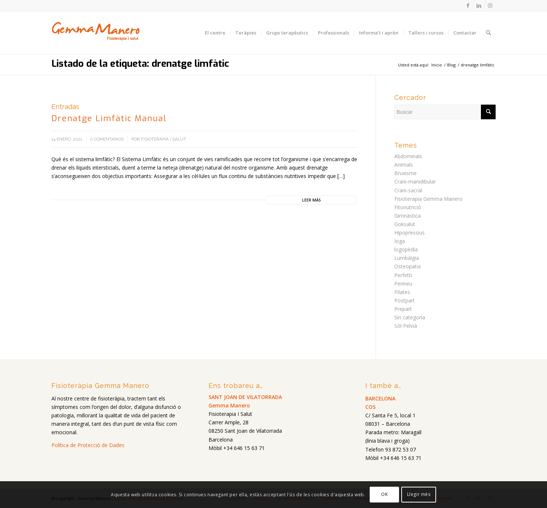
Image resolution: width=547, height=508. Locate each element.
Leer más (311, 200)
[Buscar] (488, 32)
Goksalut (404, 224)
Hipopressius (409, 232)
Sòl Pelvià (405, 325)
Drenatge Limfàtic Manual (109, 118)
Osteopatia (407, 266)
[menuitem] (215, 32)
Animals (403, 164)
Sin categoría (409, 317)
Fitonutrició (407, 207)
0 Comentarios (107, 139)
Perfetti (403, 275)
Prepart (403, 308)
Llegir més (419, 494)
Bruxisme (405, 173)
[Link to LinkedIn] (479, 5)
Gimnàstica (407, 215)
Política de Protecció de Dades (87, 445)
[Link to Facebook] (468, 5)
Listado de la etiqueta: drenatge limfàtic (140, 63)
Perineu (403, 283)
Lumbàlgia (406, 257)
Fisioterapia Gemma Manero (428, 198)
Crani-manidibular (415, 181)
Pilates (402, 292)
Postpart (404, 300)
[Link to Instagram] (490, 5)
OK (384, 494)
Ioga (399, 240)
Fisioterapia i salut (163, 139)
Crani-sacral (408, 190)
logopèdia (406, 249)
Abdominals (408, 156)
